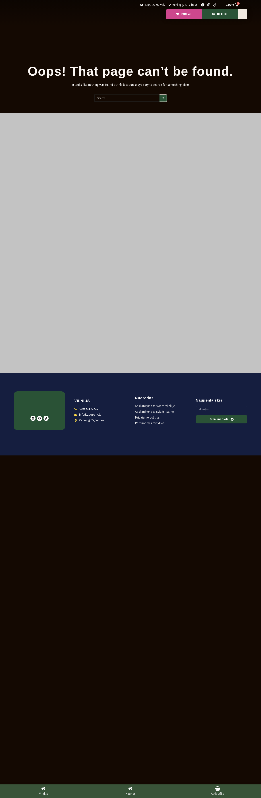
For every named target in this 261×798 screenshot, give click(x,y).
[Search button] (163, 98)
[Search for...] (127, 98)
